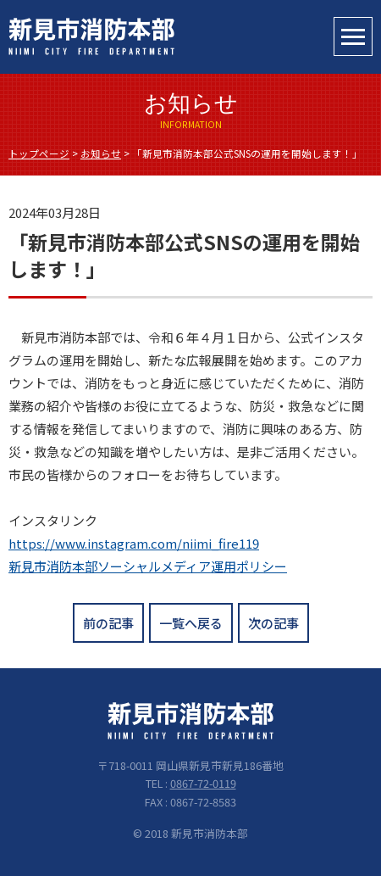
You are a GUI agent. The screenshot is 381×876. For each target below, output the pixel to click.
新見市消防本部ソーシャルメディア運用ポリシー (147, 566)
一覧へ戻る (191, 623)
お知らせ (100, 153)
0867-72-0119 (203, 783)
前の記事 (108, 623)
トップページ (38, 153)
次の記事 (273, 623)
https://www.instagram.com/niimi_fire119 (133, 543)
